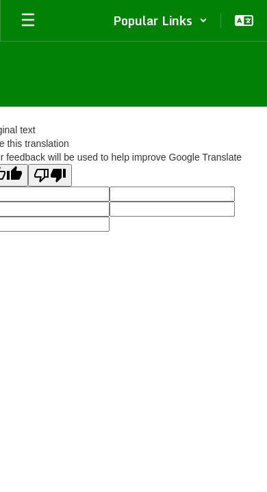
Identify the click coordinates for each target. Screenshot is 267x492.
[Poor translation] (50, 175)
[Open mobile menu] (28, 20)
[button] (160, 20)
